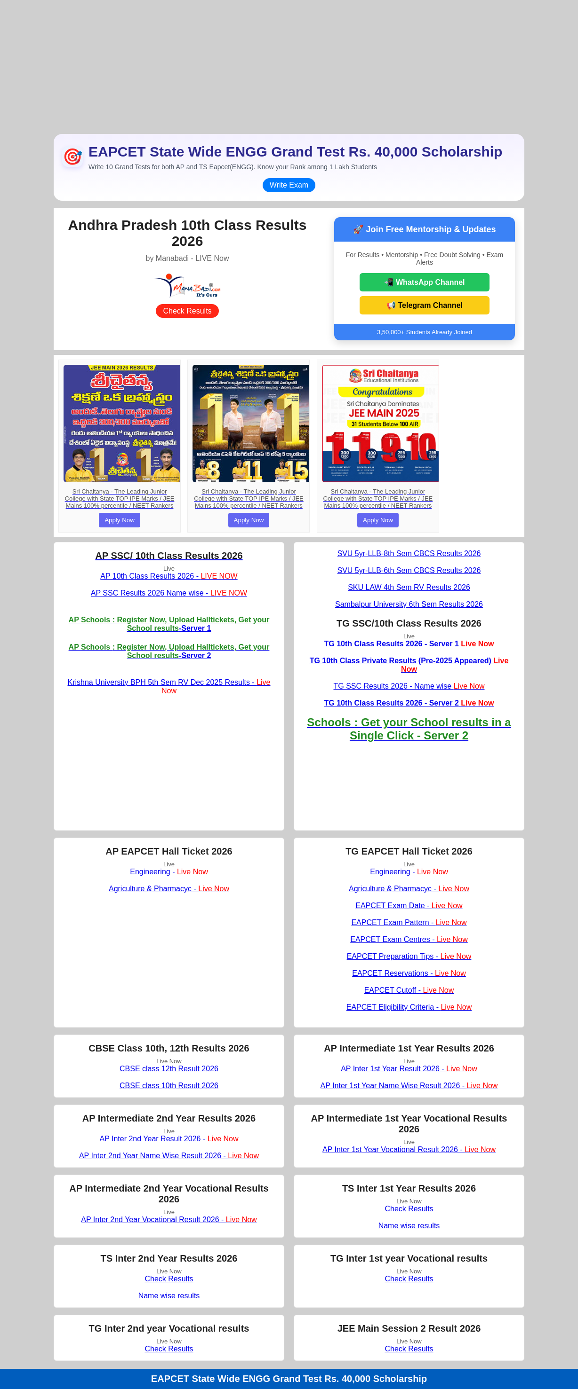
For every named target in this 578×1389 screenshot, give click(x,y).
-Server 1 (169, 624)
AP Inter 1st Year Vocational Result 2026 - (409, 1150)
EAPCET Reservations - (409, 973)
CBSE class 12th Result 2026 (169, 1069)
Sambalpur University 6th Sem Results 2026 (409, 604)
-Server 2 (169, 651)
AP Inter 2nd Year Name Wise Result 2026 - (169, 1156)
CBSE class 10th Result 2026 (169, 1086)
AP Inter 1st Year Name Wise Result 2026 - (409, 1086)
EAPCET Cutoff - (409, 990)
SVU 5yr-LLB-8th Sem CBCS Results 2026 (409, 553)
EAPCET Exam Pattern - (408, 922)
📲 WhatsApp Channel (424, 282)
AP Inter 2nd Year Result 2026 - (168, 1139)
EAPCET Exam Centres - (409, 939)
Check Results (187, 311)
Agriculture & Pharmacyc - (169, 889)
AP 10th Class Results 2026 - (168, 576)
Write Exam (289, 185)
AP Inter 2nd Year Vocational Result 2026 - (169, 1220)
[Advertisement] (289, 66)
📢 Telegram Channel (424, 305)
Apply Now (119, 520)
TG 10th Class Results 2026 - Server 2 (409, 703)
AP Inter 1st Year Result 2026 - (409, 1069)
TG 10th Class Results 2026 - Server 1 (409, 644)
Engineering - (169, 872)
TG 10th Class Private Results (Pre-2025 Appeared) (409, 665)
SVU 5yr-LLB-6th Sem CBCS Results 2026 (409, 570)
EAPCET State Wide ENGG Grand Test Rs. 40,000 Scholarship (289, 1378)
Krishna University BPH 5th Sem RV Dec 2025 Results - (169, 686)
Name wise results (409, 1226)
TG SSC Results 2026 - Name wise (408, 686)
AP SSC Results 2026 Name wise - (169, 593)
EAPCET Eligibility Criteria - (409, 1007)
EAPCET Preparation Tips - (409, 956)
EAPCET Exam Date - (408, 906)
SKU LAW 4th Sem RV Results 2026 (409, 587)
